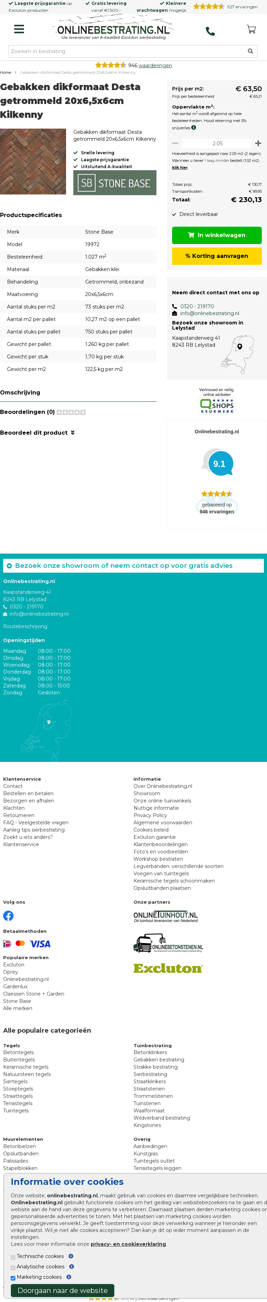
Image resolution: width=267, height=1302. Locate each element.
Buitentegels (19, 1060)
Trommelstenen (153, 1096)
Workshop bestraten (158, 859)
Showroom (147, 793)
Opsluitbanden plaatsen (162, 888)
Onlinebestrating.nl (26, 979)
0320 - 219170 (193, 306)
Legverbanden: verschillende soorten (179, 866)
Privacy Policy (150, 815)
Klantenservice (21, 844)
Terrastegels (17, 1103)
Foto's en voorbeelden (161, 852)
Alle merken (17, 1008)
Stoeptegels (18, 1089)
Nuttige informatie (156, 808)
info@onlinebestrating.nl (205, 313)
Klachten (14, 808)
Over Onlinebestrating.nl (163, 786)
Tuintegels (16, 1111)
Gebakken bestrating (159, 1060)
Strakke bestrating (156, 1067)
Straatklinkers (150, 1081)
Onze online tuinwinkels (162, 801)
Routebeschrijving (25, 626)
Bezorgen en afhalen (28, 801)
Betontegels (18, 1052)
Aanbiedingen (150, 1146)
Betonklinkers (150, 1052)
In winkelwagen (215, 235)
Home (5, 72)
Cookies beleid (151, 830)
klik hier (176, 167)
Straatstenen (149, 1089)
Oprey (10, 972)
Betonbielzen (19, 1146)
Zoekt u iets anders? (28, 837)
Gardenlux (15, 986)
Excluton (17, 10)
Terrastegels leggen (157, 1168)
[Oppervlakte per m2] (214, 143)
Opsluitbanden (21, 1154)
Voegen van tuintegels (161, 873)
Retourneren (18, 815)
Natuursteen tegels (27, 1074)
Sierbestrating (150, 1074)
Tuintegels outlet (154, 1161)
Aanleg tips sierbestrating (34, 830)
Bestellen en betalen (28, 793)
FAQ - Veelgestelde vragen (35, 822)
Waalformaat (149, 1111)
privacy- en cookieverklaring (128, 1244)
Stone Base (17, 1001)
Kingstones (147, 1125)
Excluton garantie (155, 837)
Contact (13, 786)
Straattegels (18, 1096)
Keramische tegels (25, 1067)
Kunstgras (146, 1154)
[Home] (113, 27)
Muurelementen (23, 1139)
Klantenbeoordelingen (161, 844)
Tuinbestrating (153, 1045)
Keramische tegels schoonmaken (174, 881)
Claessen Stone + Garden (33, 994)
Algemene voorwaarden (163, 822)
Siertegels (15, 1081)
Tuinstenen (147, 1103)
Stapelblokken (20, 1168)
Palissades (15, 1161)
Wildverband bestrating (162, 1118)
